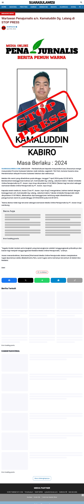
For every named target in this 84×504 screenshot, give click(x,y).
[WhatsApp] (58, 280)
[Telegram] (42, 280)
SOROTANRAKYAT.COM (15, 492)
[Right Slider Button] (82, 7)
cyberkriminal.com (51, 492)
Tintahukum (29, 492)
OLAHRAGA (64, 7)
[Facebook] (9, 280)
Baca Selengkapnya (42, 478)
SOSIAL (73, 7)
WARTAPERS (39, 492)
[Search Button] (81, 2)
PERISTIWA (23, 7)
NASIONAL (13, 7)
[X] (25, 280)
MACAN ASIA (73, 492)
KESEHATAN (43, 7)
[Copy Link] (74, 280)
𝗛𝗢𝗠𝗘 (4, 7)
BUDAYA (54, 7)
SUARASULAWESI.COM (11, 168)
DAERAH (33, 7)
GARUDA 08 (63, 492)
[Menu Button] (3, 2)
